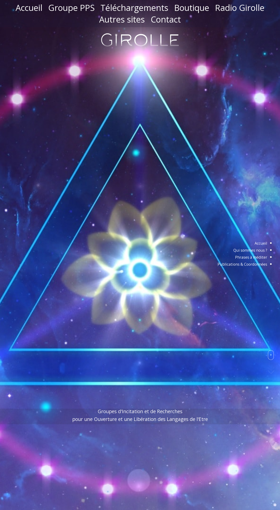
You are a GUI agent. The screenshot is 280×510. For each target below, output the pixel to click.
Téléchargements (134, 7)
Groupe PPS (71, 7)
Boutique (191, 7)
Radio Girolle (239, 7)
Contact (166, 19)
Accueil (29, 7)
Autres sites (122, 19)
